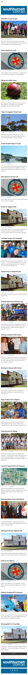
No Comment (9, 39)
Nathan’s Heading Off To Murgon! (11, 592)
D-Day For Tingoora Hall (8, 207)
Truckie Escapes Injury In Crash (11, 143)
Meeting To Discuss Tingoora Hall (11, 531)
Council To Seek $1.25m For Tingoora (12, 466)
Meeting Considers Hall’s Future (11, 335)
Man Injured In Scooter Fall (9, 177)
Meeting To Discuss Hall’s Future (11, 368)
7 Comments (9, 644)
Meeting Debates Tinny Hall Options (12, 499)
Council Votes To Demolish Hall (11, 271)
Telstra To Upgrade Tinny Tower (11, 112)
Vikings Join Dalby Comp (8, 80)
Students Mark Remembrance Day (12, 301)
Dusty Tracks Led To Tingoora (10, 399)
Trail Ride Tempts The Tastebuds (11, 238)
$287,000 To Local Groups (9, 19)
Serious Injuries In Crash (8, 50)
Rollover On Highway (8, 561)
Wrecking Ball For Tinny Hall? (10, 624)
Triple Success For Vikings (9, 431)
